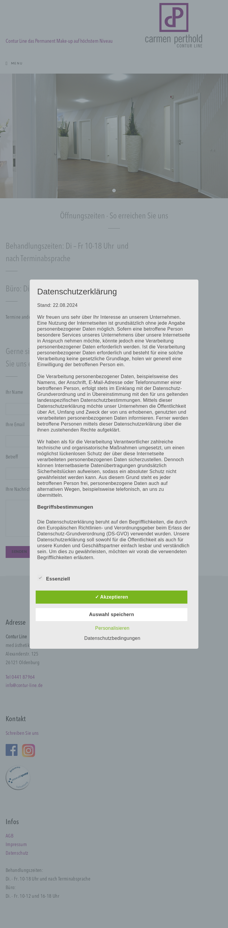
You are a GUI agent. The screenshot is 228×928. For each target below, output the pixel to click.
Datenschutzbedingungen (112, 638)
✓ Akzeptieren (111, 596)
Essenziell (53, 577)
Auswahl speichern (111, 614)
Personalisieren (112, 628)
